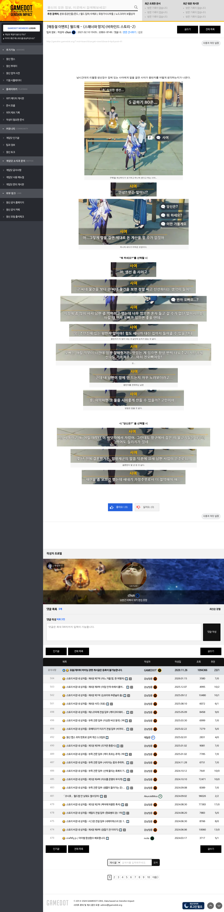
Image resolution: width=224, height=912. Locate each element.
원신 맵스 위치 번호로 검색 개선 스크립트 (85, 737)
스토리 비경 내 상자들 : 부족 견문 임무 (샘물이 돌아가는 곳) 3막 (96, 788)
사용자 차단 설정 (211, 43)
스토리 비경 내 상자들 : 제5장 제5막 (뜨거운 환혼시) (91, 746)
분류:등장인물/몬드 (69, 14)
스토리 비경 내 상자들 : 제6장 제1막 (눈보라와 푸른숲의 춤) (94, 695)
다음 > (155, 877)
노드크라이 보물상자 (125, 14)
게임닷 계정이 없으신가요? (15, 35)
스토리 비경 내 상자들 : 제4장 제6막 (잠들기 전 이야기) (92, 830)
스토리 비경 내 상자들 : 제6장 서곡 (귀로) (86, 704)
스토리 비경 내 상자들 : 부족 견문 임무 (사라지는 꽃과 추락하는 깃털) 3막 (96, 762)
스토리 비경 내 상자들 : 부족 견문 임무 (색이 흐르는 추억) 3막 (95, 754)
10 (148, 877)
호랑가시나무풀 (106, 14)
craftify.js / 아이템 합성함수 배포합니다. (86, 838)
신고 (140, 32)
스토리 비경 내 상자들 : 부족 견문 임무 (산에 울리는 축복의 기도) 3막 (96, 771)
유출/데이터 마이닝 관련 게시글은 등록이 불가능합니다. (96, 670)
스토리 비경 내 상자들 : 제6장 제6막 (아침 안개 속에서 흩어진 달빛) (96, 687)
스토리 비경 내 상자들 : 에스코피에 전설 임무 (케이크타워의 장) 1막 (96, 712)
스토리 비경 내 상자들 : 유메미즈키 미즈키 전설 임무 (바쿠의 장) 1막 (96, 729)
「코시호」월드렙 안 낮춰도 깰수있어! (81, 796)
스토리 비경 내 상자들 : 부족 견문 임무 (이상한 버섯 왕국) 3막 (95, 720)
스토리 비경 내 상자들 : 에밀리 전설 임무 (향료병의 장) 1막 (94, 813)
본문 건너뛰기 (129, 32)
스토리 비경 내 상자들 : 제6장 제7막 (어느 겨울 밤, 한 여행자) (95, 678)
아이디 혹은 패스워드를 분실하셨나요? (20, 38)
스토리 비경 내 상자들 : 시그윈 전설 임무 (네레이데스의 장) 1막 (96, 821)
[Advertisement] (133, 53)
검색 (155, 862)
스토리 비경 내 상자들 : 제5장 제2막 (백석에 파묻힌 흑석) (93, 804)
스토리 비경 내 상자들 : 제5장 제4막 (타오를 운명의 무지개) (94, 779)
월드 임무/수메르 (88, 14)
